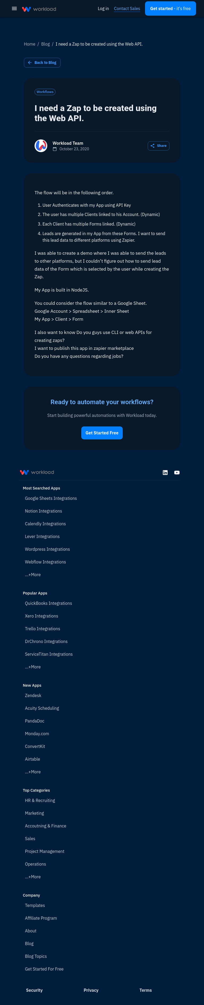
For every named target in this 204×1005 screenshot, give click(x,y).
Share (158, 146)
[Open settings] (170, 8)
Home (29, 44)
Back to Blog (42, 62)
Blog (45, 44)
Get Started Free (102, 432)
